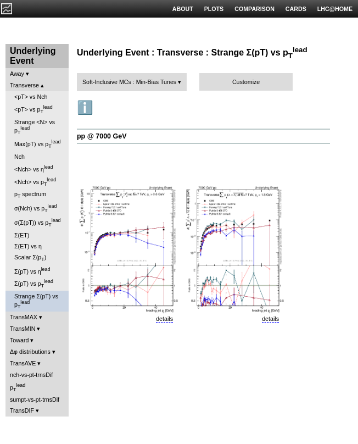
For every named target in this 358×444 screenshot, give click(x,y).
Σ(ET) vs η (28, 246)
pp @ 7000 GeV (101, 136)
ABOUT (182, 8)
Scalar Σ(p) (30, 258)
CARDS (296, 8)
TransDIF (22, 410)
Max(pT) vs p (37, 144)
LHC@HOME (335, 8)
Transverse (24, 85)
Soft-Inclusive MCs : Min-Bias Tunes (129, 82)
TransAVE (23, 363)
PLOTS (214, 8)
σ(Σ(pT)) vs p (37, 222)
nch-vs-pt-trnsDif (31, 374)
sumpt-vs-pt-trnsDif (34, 399)
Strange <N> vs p (34, 127)
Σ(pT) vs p (33, 283)
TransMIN (22, 328)
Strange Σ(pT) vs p (36, 301)
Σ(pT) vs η (32, 271)
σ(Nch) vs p (35, 208)
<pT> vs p (33, 109)
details (164, 318)
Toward (19, 340)
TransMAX (23, 317)
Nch (19, 156)
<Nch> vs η (33, 168)
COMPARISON (254, 8)
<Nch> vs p (35, 182)
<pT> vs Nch (30, 96)
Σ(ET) (21, 235)
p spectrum (30, 195)
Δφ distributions (30, 351)
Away (17, 73)
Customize (246, 82)
